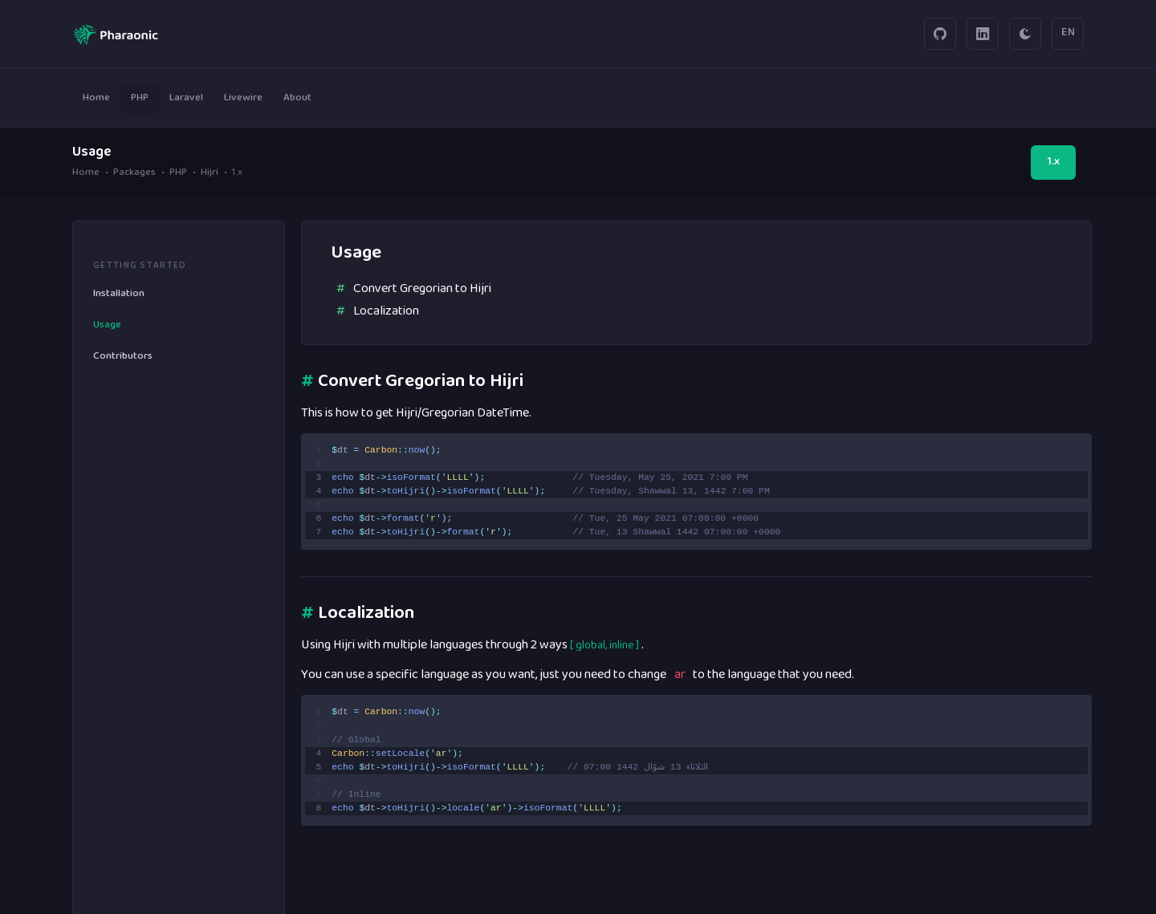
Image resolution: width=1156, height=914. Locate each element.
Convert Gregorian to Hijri (422, 289)
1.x (1054, 162)
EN (1068, 33)
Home (86, 173)
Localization (386, 311)
